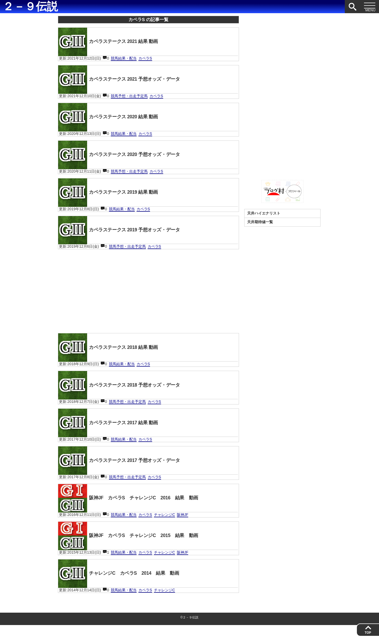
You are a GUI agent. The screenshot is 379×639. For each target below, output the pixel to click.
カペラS (145, 59)
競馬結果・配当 (124, 59)
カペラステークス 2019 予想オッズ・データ (125, 235)
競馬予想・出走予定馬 (129, 98)
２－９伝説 (30, 7)
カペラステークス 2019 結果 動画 (113, 197)
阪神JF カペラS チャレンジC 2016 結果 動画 (136, 509)
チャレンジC (164, 526)
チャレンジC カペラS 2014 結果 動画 (125, 586)
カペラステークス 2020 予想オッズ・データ (125, 158)
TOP (368, 633)
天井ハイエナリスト (263, 213)
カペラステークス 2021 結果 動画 (113, 42)
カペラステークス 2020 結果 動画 (113, 119)
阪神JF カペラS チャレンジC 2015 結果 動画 (136, 548)
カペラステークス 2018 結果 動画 (113, 354)
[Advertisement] (148, 297)
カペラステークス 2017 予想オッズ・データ (125, 470)
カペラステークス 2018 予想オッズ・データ (125, 393)
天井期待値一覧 (260, 222)
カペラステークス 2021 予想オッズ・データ (125, 80)
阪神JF (182, 526)
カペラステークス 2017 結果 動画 (113, 431)
